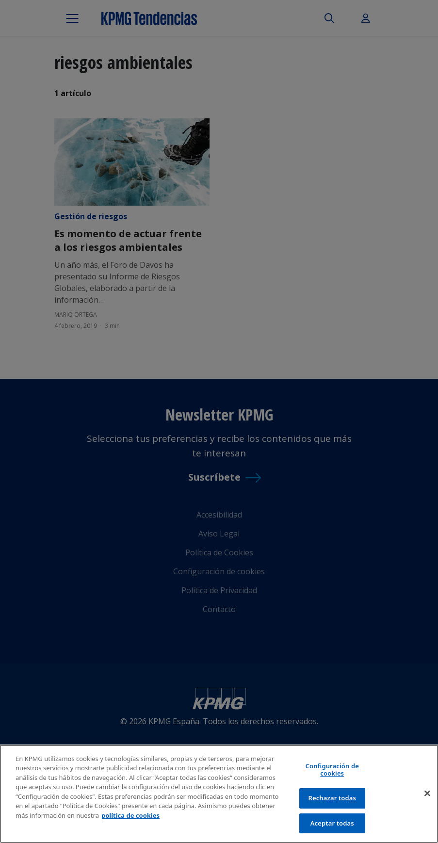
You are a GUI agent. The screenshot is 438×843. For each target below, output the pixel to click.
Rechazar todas (332, 799)
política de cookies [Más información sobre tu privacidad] (130, 816)
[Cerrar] (427, 795)
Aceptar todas (332, 824)
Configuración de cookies (332, 771)
